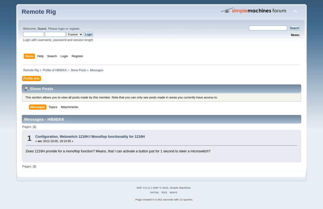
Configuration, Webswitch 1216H (62, 137)
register (74, 28)
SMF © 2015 (160, 187)
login (61, 28)
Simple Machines (180, 187)
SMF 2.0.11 (143, 187)
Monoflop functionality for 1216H (118, 137)
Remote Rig (39, 11)
